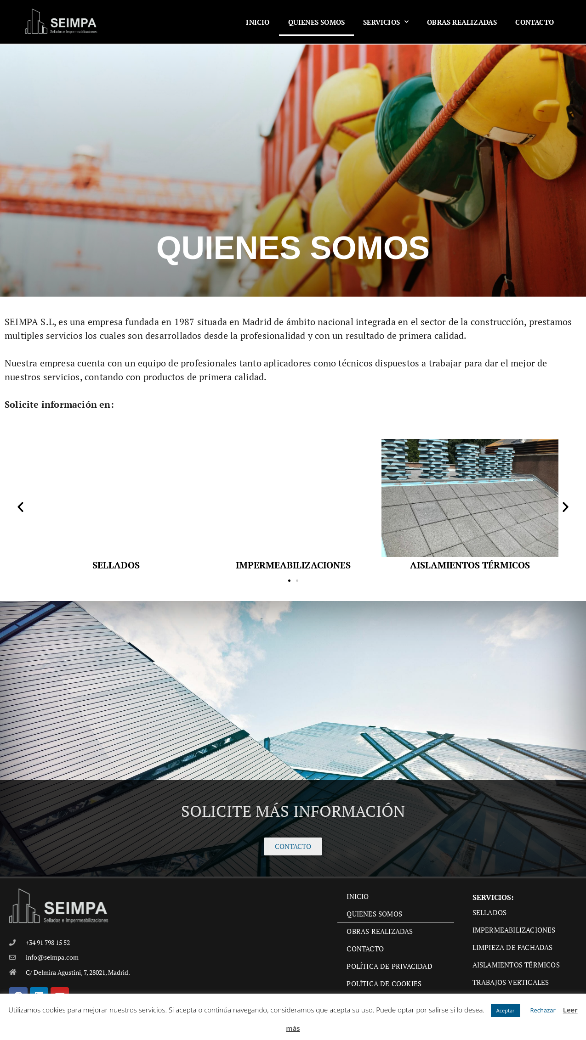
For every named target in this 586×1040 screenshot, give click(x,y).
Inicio (257, 22)
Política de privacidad (389, 966)
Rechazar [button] (543, 1010)
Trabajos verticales (510, 982)
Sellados (489, 912)
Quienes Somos (316, 22)
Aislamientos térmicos (516, 964)
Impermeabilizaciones (514, 929)
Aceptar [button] (505, 1010)
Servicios (386, 22)
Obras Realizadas (462, 22)
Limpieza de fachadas (512, 947)
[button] (20, 506)
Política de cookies (384, 983)
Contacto (534, 22)
